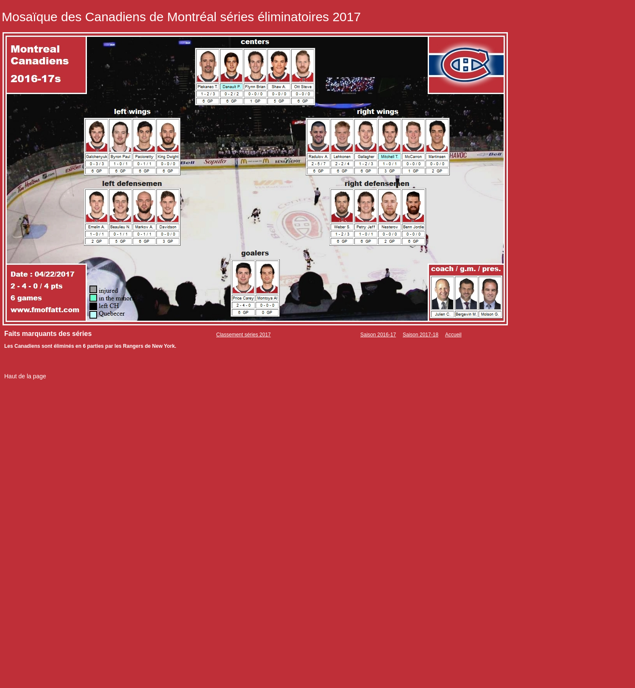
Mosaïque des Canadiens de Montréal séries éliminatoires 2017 (181, 17)
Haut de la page (25, 376)
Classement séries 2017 (243, 335)
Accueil (453, 335)
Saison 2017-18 (420, 335)
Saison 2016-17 (378, 335)
